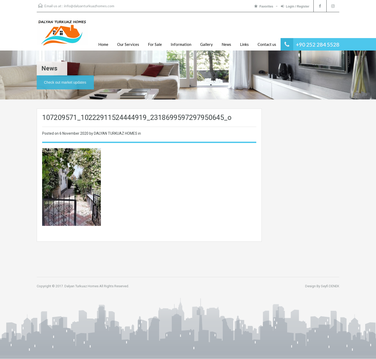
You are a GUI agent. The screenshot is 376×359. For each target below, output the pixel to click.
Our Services (128, 44)
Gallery (206, 44)
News (226, 44)
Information (181, 44)
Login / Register (295, 6)
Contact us (267, 44)
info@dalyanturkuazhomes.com (89, 6)
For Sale (155, 44)
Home (103, 44)
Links (244, 44)
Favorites (263, 6)
